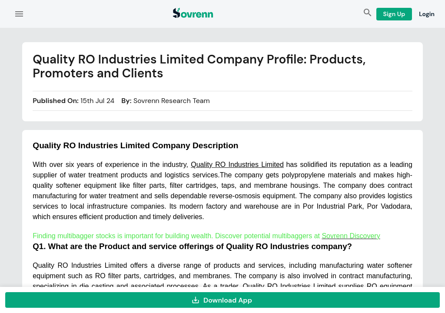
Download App (222, 300)
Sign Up (394, 14)
